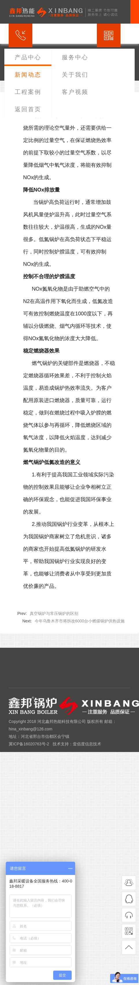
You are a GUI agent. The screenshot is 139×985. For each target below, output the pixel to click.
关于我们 (75, 74)
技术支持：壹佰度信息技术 (77, 744)
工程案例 (28, 92)
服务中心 (75, 57)
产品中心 (28, 57)
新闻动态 (28, 74)
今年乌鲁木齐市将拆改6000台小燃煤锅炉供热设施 (80, 621)
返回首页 (28, 109)
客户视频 (75, 92)
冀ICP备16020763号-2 (29, 744)
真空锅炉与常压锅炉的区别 (54, 613)
